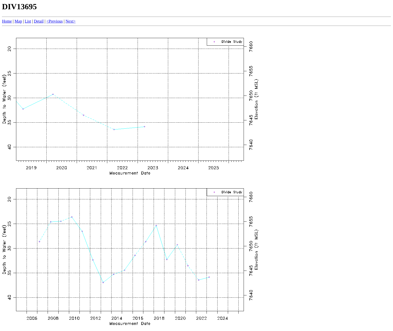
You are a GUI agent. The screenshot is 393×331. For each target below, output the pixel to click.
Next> (70, 21)
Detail (39, 21)
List (28, 21)
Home (7, 21)
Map (18, 21)
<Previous (54, 21)
